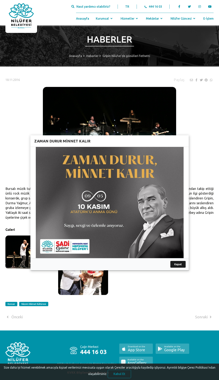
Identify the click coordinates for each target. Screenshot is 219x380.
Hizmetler (130, 18)
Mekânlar (154, 18)
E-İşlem (208, 18)
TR (127, 6)
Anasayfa (82, 18)
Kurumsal (104, 18)
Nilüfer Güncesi (183, 18)
